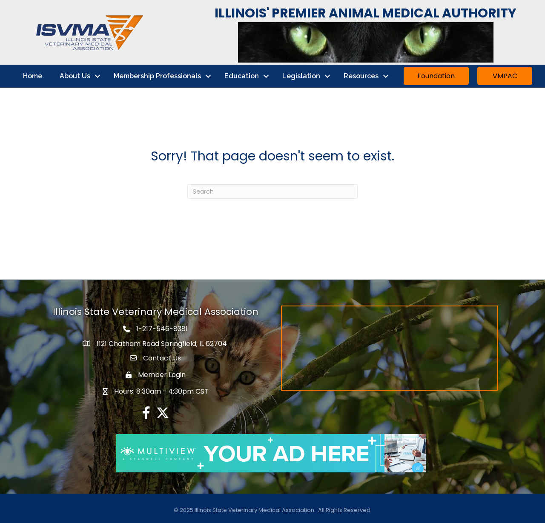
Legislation (301, 76)
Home (32, 76)
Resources (361, 76)
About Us (75, 76)
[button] (436, 76)
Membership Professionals (157, 76)
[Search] (272, 191)
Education (241, 76)
